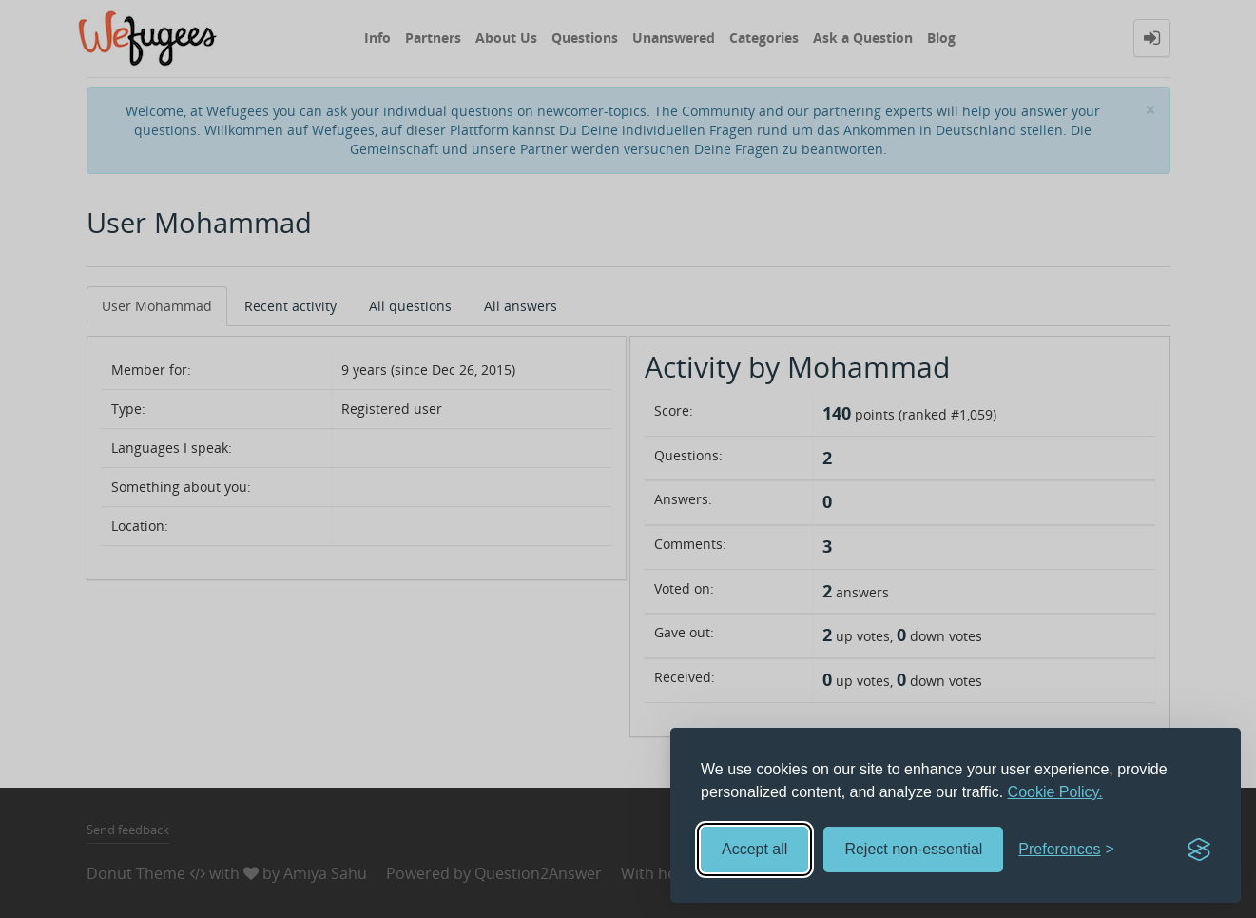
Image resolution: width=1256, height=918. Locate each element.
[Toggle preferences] (1066, 850)
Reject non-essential (913, 849)
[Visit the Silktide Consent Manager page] (1199, 849)
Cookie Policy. (1055, 792)
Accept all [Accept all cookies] (754, 849)
